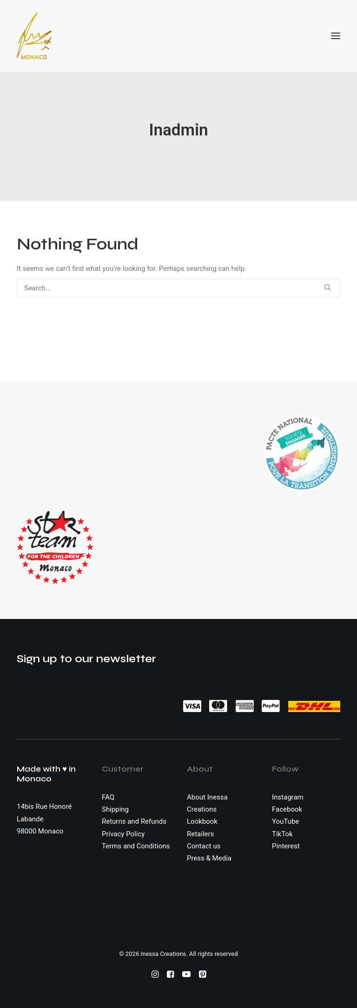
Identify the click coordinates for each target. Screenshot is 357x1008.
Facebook (287, 809)
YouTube (285, 821)
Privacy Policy (123, 834)
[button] (335, 36)
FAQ (108, 797)
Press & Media (209, 858)
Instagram (288, 797)
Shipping (115, 809)
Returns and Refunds (134, 821)
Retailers (200, 834)
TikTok (282, 834)
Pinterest (286, 846)
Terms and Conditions (136, 846)
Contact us (203, 846)
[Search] (178, 288)
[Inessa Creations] (34, 36)
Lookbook (202, 821)
